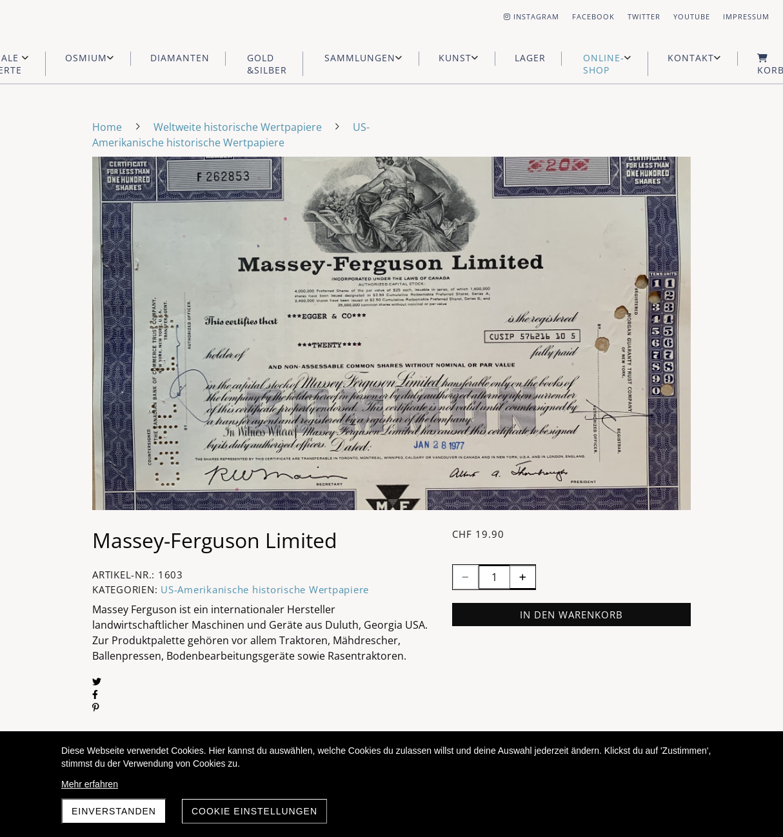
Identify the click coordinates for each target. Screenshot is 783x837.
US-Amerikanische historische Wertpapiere (265, 589)
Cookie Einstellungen (254, 811)
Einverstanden (114, 811)
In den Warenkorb (571, 614)
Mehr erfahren (89, 784)
